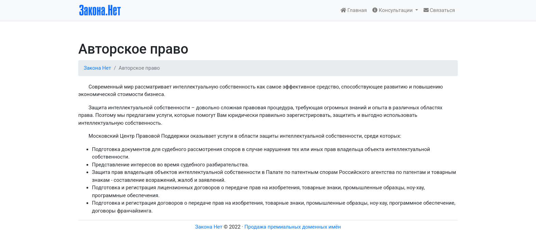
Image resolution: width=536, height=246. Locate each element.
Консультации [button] (393, 10)
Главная (353, 10)
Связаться (439, 10)
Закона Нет (97, 68)
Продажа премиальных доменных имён (292, 227)
